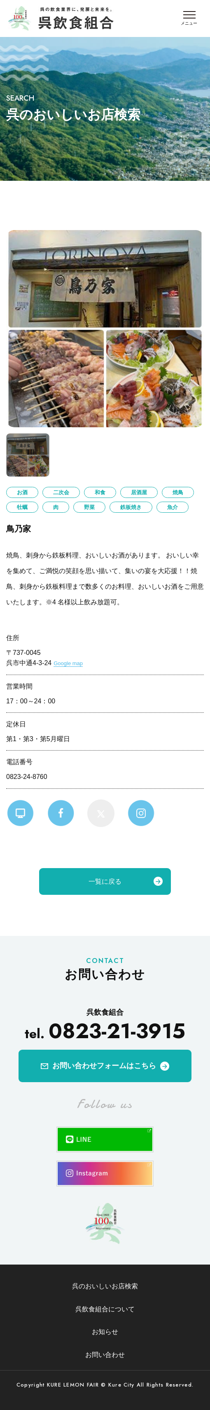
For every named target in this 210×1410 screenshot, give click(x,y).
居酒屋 (139, 492)
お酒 (22, 492)
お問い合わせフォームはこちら (104, 1066)
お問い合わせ (105, 1354)
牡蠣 (22, 507)
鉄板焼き (131, 507)
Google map (68, 663)
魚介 (172, 507)
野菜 (89, 507)
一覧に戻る (105, 881)
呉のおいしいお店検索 (105, 1286)
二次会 (61, 492)
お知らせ (105, 1331)
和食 (100, 492)
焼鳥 (178, 492)
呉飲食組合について (105, 1309)
